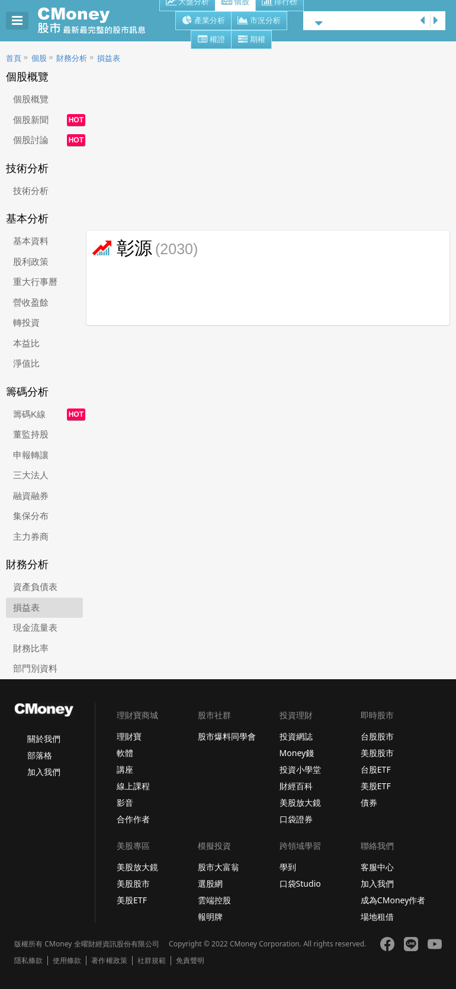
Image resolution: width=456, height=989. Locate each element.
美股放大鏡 (300, 802)
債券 (369, 802)
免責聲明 (190, 960)
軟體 (125, 752)
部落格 (39, 755)
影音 (125, 802)
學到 (288, 867)
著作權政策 (109, 960)
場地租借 (377, 916)
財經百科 (296, 786)
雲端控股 (214, 900)
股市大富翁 (218, 867)
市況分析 (259, 21)
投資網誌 (296, 736)
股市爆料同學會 (227, 736)
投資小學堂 (300, 769)
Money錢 (297, 752)
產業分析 (203, 21)
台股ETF (376, 769)
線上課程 (133, 786)
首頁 (13, 58)
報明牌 (210, 916)
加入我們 (43, 771)
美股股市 (377, 752)
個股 (39, 58)
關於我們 (43, 738)
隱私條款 (28, 960)
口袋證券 (296, 819)
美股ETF (376, 786)
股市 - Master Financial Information (98, 20)
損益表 (108, 58)
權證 (211, 40)
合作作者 (133, 819)
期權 (251, 40)
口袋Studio (300, 883)
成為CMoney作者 (393, 900)
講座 (125, 769)
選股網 (210, 883)
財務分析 (71, 58)
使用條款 (67, 960)
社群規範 (151, 960)
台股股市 (377, 736)
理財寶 (129, 736)
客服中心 (377, 867)
